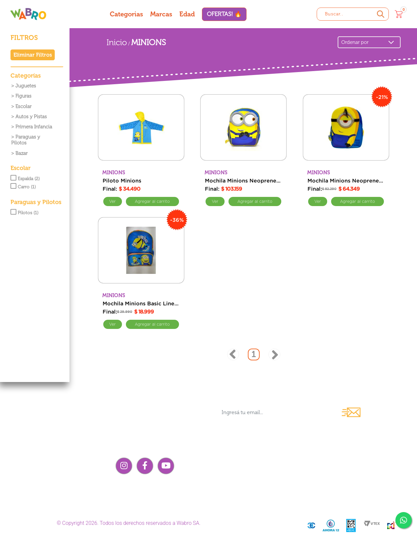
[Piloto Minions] (141, 127)
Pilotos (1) (24, 213)
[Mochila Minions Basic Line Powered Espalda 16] (141, 250)
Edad (187, 14)
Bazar (21, 153)
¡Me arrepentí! (333, 477)
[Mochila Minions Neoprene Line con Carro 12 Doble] (243, 127)
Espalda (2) (25, 179)
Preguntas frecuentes (346, 454)
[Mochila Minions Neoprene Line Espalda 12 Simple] (346, 127)
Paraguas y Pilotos (25, 140)
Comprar (152, 201)
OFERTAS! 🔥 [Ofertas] (224, 14)
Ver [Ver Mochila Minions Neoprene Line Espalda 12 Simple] (317, 201)
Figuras (23, 96)
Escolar (23, 106)
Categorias (126, 14)
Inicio (117, 42)
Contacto (229, 465)
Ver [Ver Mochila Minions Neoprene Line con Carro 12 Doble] (215, 201)
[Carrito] (398, 14)
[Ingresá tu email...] (275, 412)
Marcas (161, 14)
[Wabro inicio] (28, 14)
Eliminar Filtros (32, 55)
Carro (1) (23, 187)
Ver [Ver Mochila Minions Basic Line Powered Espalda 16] (112, 324)
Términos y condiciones (350, 465)
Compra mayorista (245, 477)
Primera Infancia (33, 127)
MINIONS (148, 42)
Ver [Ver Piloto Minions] (112, 201)
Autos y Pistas (31, 117)
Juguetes (25, 86)
